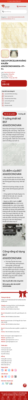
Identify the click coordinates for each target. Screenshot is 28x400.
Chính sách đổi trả (5, 351)
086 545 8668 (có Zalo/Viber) (12, 309)
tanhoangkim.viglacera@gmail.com (13, 335)
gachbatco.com (10, 337)
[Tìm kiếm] (3, 11)
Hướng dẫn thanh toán (6, 360)
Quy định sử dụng (5, 353)
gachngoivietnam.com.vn (12, 339)
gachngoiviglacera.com (12, 341)
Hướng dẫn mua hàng (6, 358)
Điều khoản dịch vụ (5, 364)
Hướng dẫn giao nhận (6, 362)
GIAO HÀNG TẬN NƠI (15, 1)
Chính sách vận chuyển (6, 349)
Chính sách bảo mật (6, 347)
